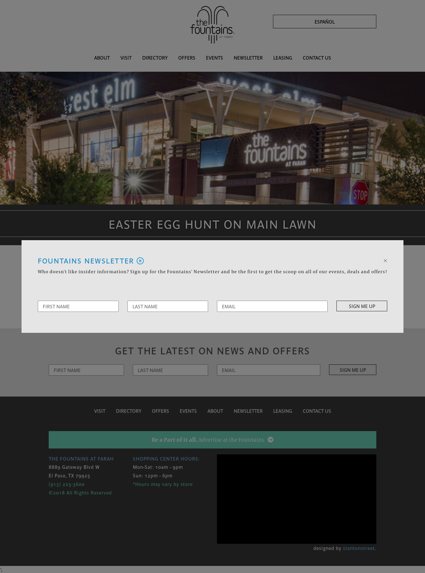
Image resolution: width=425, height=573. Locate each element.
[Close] (385, 259)
